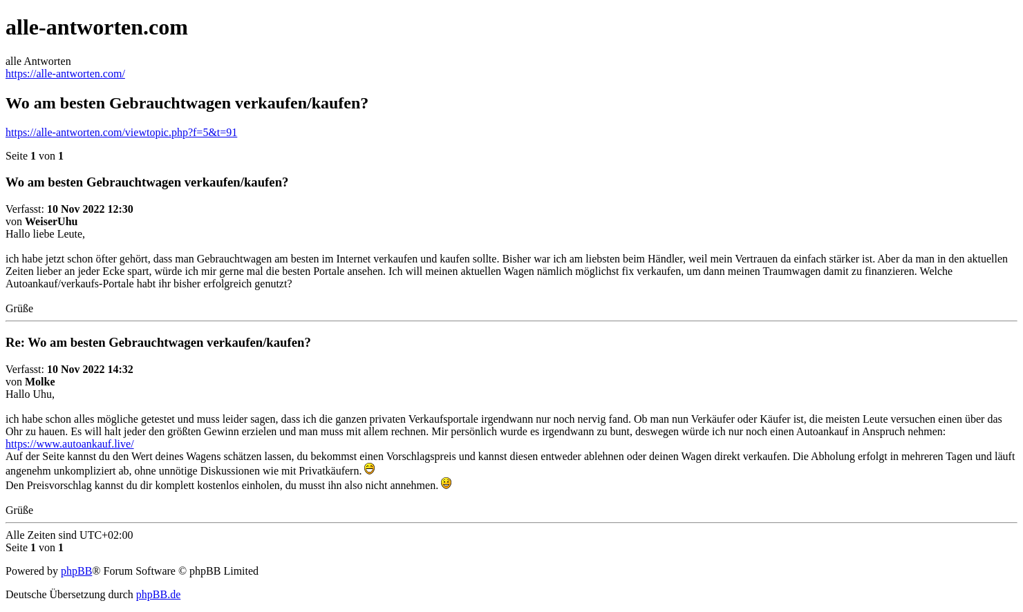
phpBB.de (158, 594)
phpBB (76, 571)
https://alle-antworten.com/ (65, 73)
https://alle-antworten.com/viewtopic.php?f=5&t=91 (121, 132)
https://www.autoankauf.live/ (70, 444)
